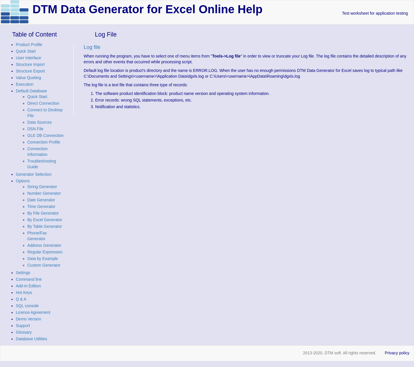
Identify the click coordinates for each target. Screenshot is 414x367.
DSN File (35, 129)
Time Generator (41, 206)
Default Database (31, 91)
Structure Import (30, 64)
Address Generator (44, 245)
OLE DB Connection (45, 135)
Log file (92, 47)
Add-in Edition (28, 286)
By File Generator (43, 213)
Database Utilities (31, 339)
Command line (29, 279)
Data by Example (42, 258)
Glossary (24, 332)
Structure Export (30, 71)
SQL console (27, 305)
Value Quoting (28, 77)
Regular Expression (44, 252)
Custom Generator (43, 265)
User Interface (28, 58)
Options (23, 181)
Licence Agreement (33, 312)
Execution (24, 84)
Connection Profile (43, 142)
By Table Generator (44, 226)
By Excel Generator (44, 219)
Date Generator (41, 200)
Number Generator (44, 193)
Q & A (21, 299)
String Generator (42, 186)
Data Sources (39, 122)
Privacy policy (397, 353)
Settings (23, 272)
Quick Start (26, 51)
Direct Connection (43, 103)
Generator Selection (34, 174)
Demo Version (28, 319)
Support (23, 325)
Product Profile (29, 44)
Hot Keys (24, 292)
